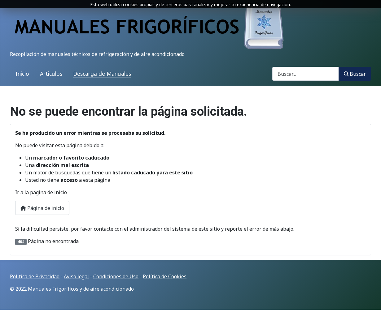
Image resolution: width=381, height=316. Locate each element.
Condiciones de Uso (115, 276)
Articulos (51, 73)
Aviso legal (76, 276)
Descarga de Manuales (102, 73)
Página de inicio (42, 208)
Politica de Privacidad (34, 276)
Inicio (22, 73)
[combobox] (305, 74)
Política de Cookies (164, 276)
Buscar (355, 73)
